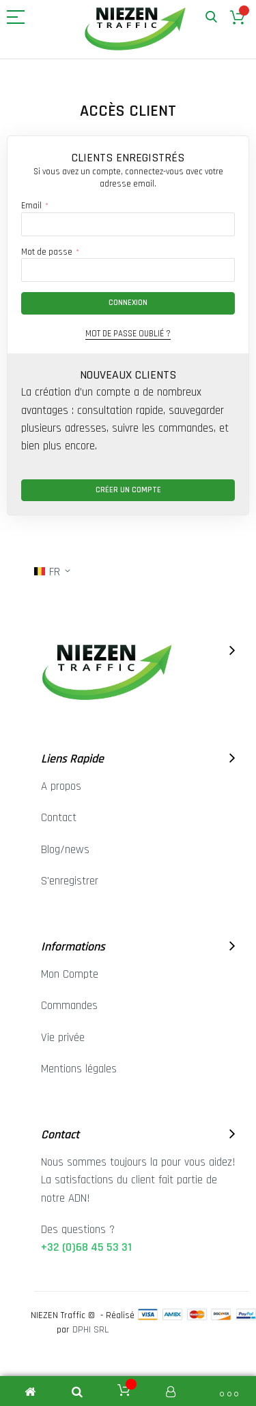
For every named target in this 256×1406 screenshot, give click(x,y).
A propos (61, 786)
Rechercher (211, 17)
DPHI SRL (90, 1330)
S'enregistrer (69, 881)
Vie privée (63, 1037)
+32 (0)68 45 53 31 (86, 1247)
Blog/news (65, 849)
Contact (58, 817)
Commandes (69, 1005)
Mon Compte (69, 974)
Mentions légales (79, 1068)
